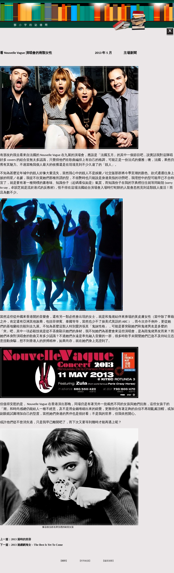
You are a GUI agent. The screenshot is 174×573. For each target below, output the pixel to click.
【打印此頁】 (85, 561)
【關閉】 (64, 561)
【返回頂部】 (108, 561)
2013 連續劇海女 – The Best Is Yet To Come (37, 544)
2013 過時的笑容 (21, 539)
